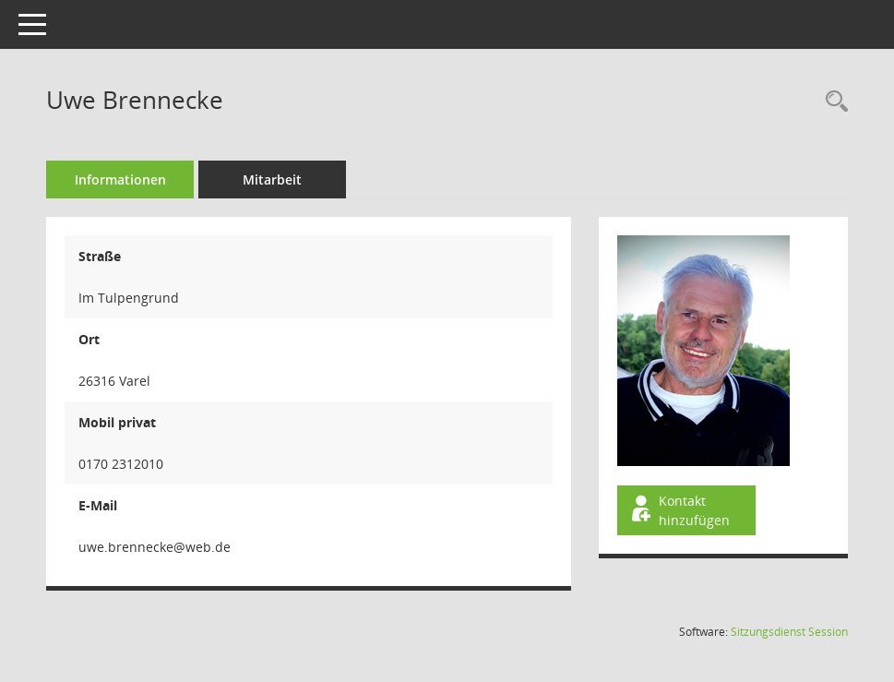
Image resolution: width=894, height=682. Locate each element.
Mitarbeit (272, 179)
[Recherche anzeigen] (832, 102)
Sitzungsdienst (789, 632)
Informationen (120, 179)
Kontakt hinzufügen (679, 510)
